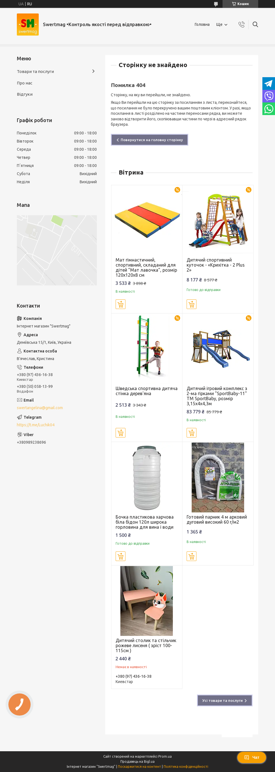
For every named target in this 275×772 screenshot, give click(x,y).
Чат (251, 757)
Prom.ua (165, 756)
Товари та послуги (35, 71)
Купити (120, 304)
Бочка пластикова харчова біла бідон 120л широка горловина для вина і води (145, 522)
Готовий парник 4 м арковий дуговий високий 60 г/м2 (217, 519)
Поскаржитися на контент (139, 766)
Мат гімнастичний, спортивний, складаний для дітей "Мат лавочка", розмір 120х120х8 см (146, 267)
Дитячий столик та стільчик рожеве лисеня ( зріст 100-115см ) (146, 645)
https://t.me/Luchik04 (35, 425)
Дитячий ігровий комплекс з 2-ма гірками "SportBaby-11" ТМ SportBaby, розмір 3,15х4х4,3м (217, 396)
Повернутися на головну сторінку (152, 140)
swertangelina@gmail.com (40, 408)
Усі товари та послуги (222, 700)
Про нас (24, 83)
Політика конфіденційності (186, 766)
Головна (202, 24)
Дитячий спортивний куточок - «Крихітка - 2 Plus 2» (216, 264)
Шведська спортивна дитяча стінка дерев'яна (147, 391)
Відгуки (25, 94)
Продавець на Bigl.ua (137, 761)
